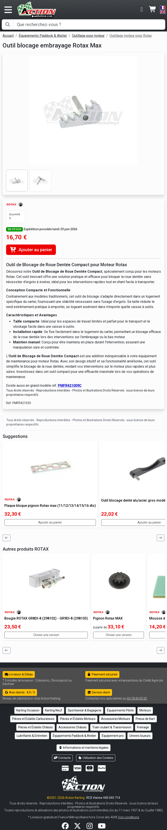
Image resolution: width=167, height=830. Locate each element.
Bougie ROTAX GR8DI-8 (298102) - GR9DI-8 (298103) (46, 618)
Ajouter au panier (31, 249)
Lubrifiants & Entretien (32, 735)
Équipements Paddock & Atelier (43, 36)
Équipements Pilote (120, 710)
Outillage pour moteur (88, 36)
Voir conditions (128, 817)
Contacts (62, 758)
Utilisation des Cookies (95, 758)
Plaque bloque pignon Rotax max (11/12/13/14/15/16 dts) (50, 506)
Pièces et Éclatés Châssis (35, 727)
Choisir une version (46, 635)
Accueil (8, 36)
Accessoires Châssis (72, 727)
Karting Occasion (27, 710)
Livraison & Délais (19, 674)
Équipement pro (113, 735)
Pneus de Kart (145, 719)
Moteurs (145, 710)
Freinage (143, 727)
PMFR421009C (70, 385)
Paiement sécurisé (102, 674)
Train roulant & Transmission (111, 727)
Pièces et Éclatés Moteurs (77, 719)
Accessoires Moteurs (115, 719)
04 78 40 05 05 (137, 698)
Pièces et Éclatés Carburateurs (33, 719)
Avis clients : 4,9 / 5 (20, 692)
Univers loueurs (139, 735)
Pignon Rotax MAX (108, 618)
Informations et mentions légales (83, 747)
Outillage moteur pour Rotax (131, 36)
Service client (98, 692)
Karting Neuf (53, 710)
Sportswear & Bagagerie (84, 710)
